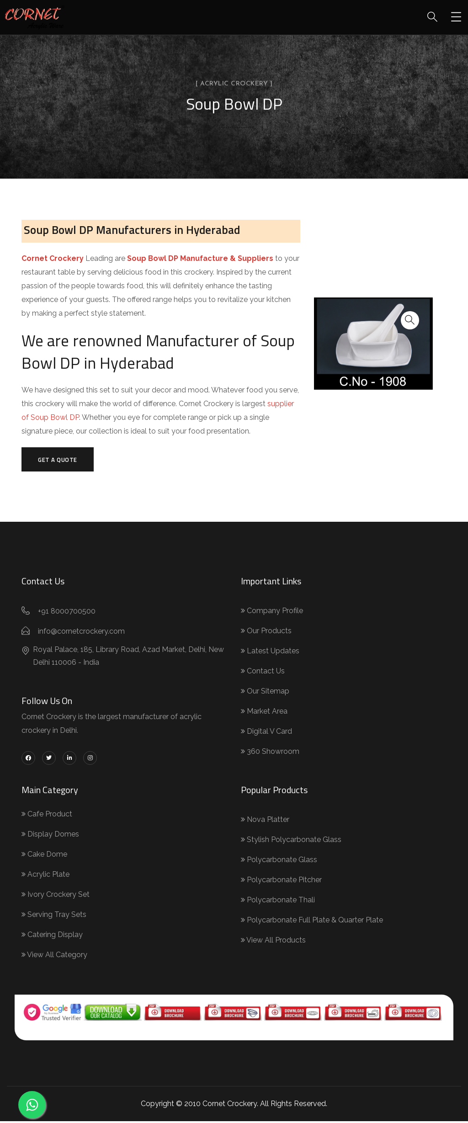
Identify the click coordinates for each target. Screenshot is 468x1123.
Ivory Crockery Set (55, 896)
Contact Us (263, 672)
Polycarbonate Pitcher (281, 881)
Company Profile (272, 612)
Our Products (266, 632)
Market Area (264, 713)
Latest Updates (270, 652)
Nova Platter (265, 821)
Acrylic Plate (45, 876)
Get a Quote (60, 460)
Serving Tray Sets (53, 916)
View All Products (273, 942)
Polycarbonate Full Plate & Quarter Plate (312, 921)
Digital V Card (266, 733)
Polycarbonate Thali (278, 901)
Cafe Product (46, 815)
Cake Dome (44, 856)
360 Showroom (270, 753)
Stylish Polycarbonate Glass (291, 841)
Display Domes (50, 836)
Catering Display (52, 936)
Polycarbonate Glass (279, 861)
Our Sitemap (265, 693)
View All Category (54, 956)
